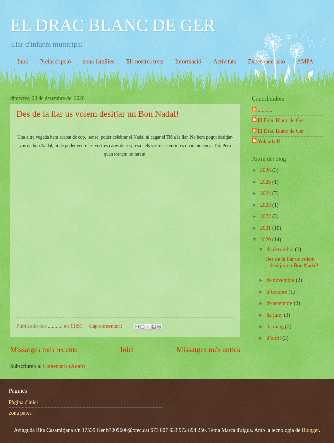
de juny (275, 315)
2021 (266, 228)
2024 (266, 193)
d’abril (275, 338)
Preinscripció (55, 61)
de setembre (280, 303)
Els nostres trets (144, 61)
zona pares (20, 413)
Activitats (224, 61)
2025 (266, 182)
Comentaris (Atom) (64, 366)
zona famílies (98, 61)
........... (265, 110)
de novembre (281, 280)
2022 (266, 216)
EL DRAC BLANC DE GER (112, 25)
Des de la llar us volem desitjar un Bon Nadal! (97, 113)
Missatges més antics (208, 349)
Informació (188, 61)
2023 (266, 205)
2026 (266, 170)
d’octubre (278, 292)
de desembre (281, 249)
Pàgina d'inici (23, 402)
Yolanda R (269, 141)
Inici (22, 61)
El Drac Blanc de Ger (281, 120)
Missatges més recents (44, 349)
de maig (276, 327)
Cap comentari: (106, 326)
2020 (266, 239)
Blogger (310, 430)
